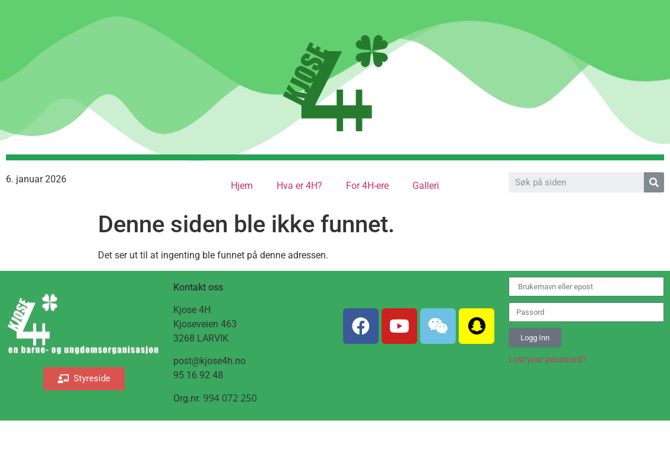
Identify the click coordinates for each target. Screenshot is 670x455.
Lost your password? (547, 359)
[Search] (654, 182)
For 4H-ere (367, 185)
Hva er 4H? (299, 185)
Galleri (425, 185)
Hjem (242, 185)
